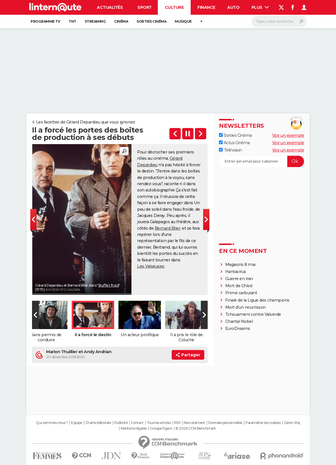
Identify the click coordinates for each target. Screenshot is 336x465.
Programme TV (45, 21)
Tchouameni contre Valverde (253, 314)
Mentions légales (134, 428)
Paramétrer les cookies (262, 423)
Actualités (110, 7)
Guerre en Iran (239, 278)
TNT (72, 21)
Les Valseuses (150, 266)
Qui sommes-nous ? (52, 423)
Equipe (76, 423)
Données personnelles (225, 423)
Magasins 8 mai (240, 264)
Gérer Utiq (292, 423)
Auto (233, 7)
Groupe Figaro (161, 428)
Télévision (230, 150)
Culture (174, 7)
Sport (144, 7)
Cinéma (121, 21)
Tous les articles (159, 423)
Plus (260, 7)
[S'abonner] (261, 161)
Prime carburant (241, 292)
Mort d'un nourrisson (245, 307)
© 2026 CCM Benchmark (195, 428)
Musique (183, 21)
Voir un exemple (288, 135)
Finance (206, 7)
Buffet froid (108, 285)
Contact (137, 423)
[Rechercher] (279, 21)
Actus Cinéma (234, 142)
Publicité (121, 423)
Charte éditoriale (98, 423)
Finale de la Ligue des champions (257, 300)
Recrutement (194, 423)
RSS (177, 423)
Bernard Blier (167, 228)
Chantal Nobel (239, 321)
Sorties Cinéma (235, 135)
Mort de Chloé (239, 285)
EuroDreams (237, 328)
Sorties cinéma (151, 21)
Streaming (95, 21)
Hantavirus (235, 271)
